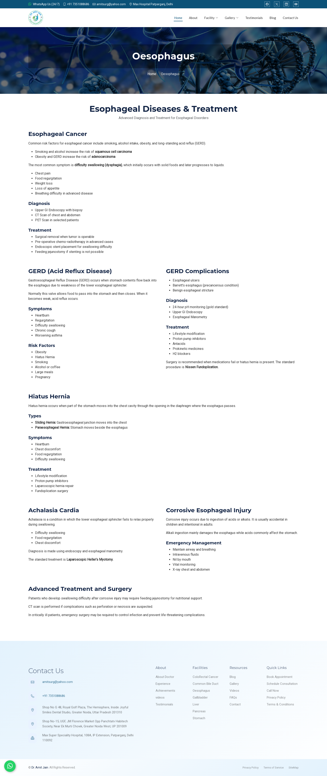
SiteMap (294, 767)
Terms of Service (274, 767)
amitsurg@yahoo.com (57, 695)
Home (178, 18)
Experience (163, 696)
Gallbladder (200, 710)
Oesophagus (201, 703)
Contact (235, 717)
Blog (272, 18)
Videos (234, 703)
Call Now (273, 703)
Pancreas (199, 724)
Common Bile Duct (205, 696)
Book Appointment (279, 690)
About (193, 18)
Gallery (234, 696)
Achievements (165, 703)
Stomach (199, 731)
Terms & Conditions (280, 717)
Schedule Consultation (282, 696)
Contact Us (290, 18)
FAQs (233, 710)
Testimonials (254, 18)
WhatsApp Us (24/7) (44, 4)
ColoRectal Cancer (205, 690)
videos (160, 710)
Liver (196, 717)
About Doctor (165, 690)
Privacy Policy (276, 710)
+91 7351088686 (53, 709)
